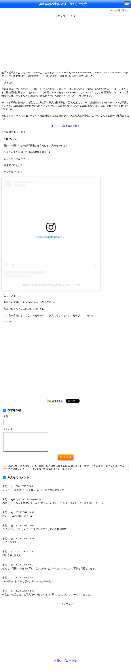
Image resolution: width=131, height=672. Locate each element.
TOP (127, 4)
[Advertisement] (65, 44)
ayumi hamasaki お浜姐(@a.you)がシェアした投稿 (51, 284)
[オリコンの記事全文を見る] (65, 125)
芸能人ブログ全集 (65, 660)
